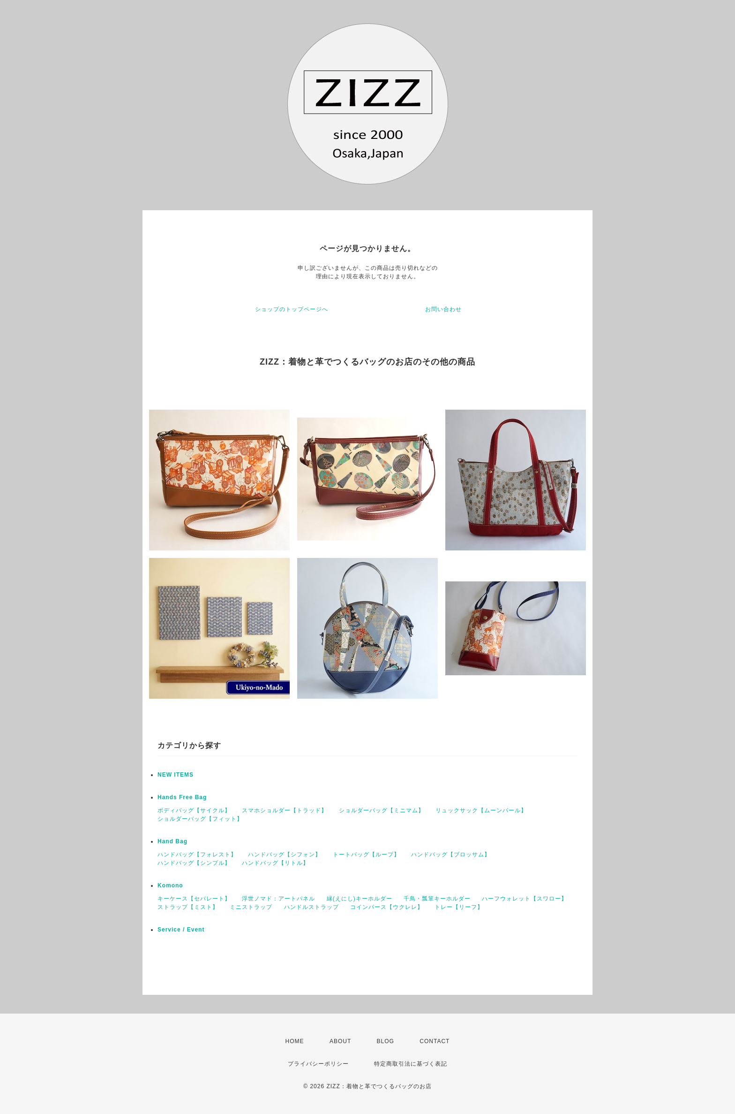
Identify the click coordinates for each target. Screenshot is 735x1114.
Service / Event (181, 929)
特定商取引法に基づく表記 (410, 1064)
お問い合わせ (443, 309)
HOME (294, 1041)
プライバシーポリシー (318, 1064)
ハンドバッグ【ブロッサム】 (450, 854)
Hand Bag (173, 841)
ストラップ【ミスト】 (188, 907)
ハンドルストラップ (311, 907)
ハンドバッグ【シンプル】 (194, 863)
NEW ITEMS (176, 774)
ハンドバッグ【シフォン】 (284, 854)
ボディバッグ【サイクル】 (194, 810)
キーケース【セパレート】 (194, 898)
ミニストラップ (251, 907)
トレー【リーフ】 (459, 907)
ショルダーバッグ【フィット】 (200, 819)
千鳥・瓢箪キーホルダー (437, 898)
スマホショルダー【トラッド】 (284, 810)
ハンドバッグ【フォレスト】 (197, 854)
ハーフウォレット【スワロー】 (524, 898)
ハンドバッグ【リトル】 (275, 863)
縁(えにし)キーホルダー (359, 898)
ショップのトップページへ (291, 309)
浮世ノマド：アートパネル (278, 898)
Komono (170, 885)
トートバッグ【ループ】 (366, 854)
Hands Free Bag (182, 797)
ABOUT (340, 1041)
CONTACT (435, 1041)
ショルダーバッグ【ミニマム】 (381, 810)
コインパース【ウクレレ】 (386, 907)
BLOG (385, 1041)
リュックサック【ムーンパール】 (481, 810)
